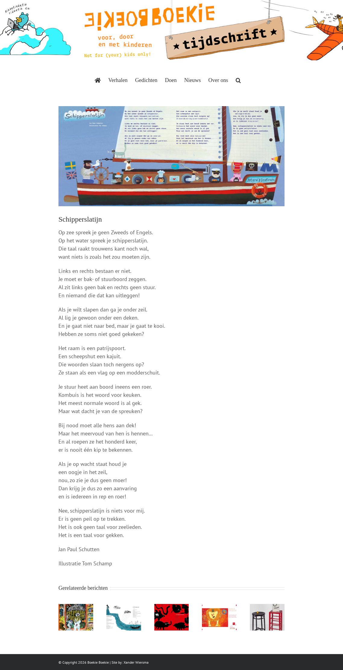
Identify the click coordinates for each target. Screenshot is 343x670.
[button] (238, 80)
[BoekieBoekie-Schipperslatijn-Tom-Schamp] (171, 156)
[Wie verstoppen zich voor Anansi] (171, 607)
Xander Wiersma (136, 662)
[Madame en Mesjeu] (267, 607)
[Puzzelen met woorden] (219, 607)
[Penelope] (123, 607)
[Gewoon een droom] (75, 607)
